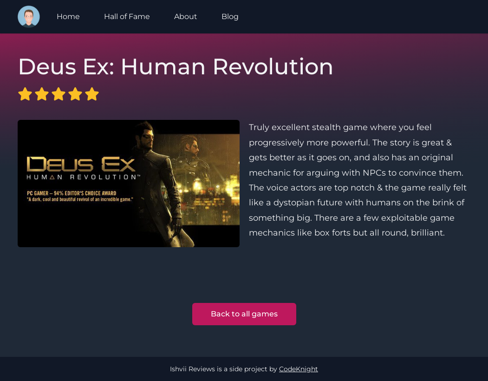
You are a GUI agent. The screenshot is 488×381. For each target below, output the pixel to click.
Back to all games (244, 313)
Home (68, 16)
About (185, 16)
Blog (230, 16)
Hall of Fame (127, 16)
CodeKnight (298, 369)
